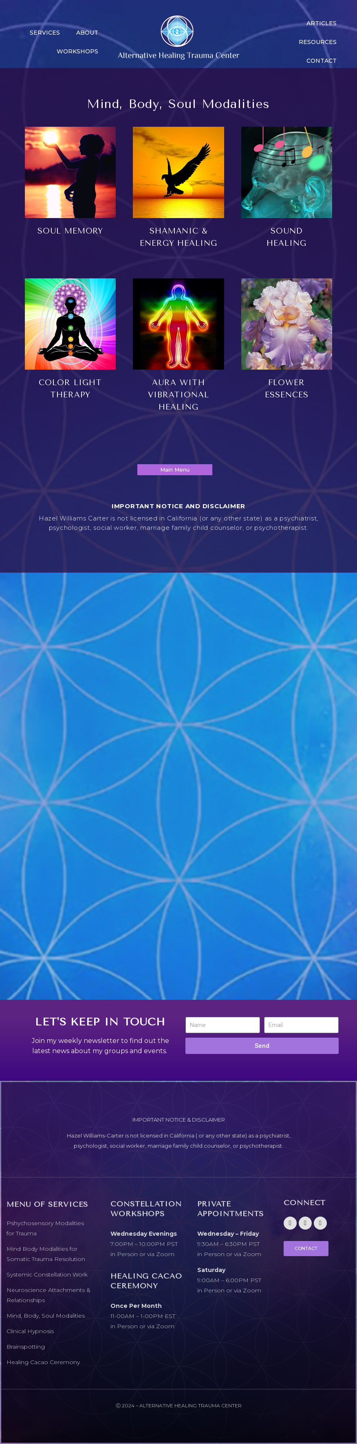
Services (45, 32)
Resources (318, 42)
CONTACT (321, 60)
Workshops (77, 51)
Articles (321, 23)
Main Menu (175, 469)
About (87, 32)
